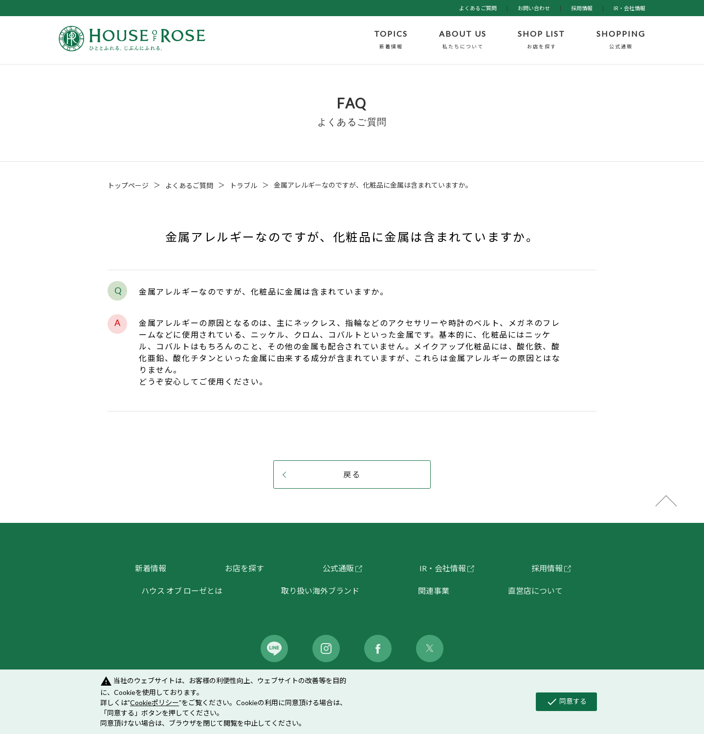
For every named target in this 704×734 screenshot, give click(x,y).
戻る (352, 474)
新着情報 (150, 568)
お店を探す (244, 568)
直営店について (535, 590)
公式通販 (338, 568)
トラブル (243, 185)
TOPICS (391, 40)
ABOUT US (462, 40)
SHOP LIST (541, 40)
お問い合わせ (534, 8)
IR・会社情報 (629, 8)
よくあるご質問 (478, 8)
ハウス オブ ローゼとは (181, 590)
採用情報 (582, 8)
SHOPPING (620, 40)
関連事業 (433, 590)
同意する (566, 702)
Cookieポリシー (154, 702)
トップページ (128, 185)
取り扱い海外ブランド (320, 590)
